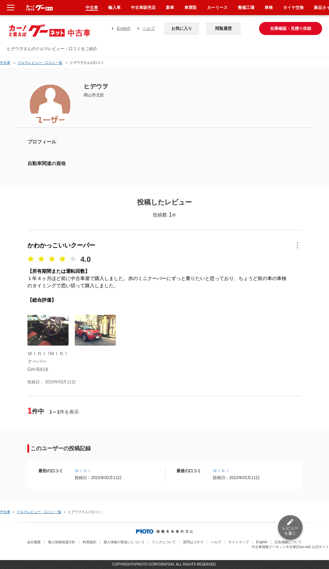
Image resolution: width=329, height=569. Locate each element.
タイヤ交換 (293, 7)
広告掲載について (288, 542)
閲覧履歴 (223, 28)
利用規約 (89, 542)
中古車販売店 (143, 7)
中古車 (5, 63)
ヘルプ (149, 28)
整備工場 (246, 7)
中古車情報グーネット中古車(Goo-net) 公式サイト (290, 547)
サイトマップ (238, 542)
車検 (269, 7)
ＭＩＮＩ (83, 470)
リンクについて (164, 542)
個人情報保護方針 (61, 542)
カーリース (217, 7)
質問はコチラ (193, 542)
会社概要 (34, 542)
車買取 (190, 7)
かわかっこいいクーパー (61, 245)
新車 (170, 7)
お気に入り (181, 28)
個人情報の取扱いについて (124, 542)
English (123, 28)
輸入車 (114, 7)
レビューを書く (290, 531)
